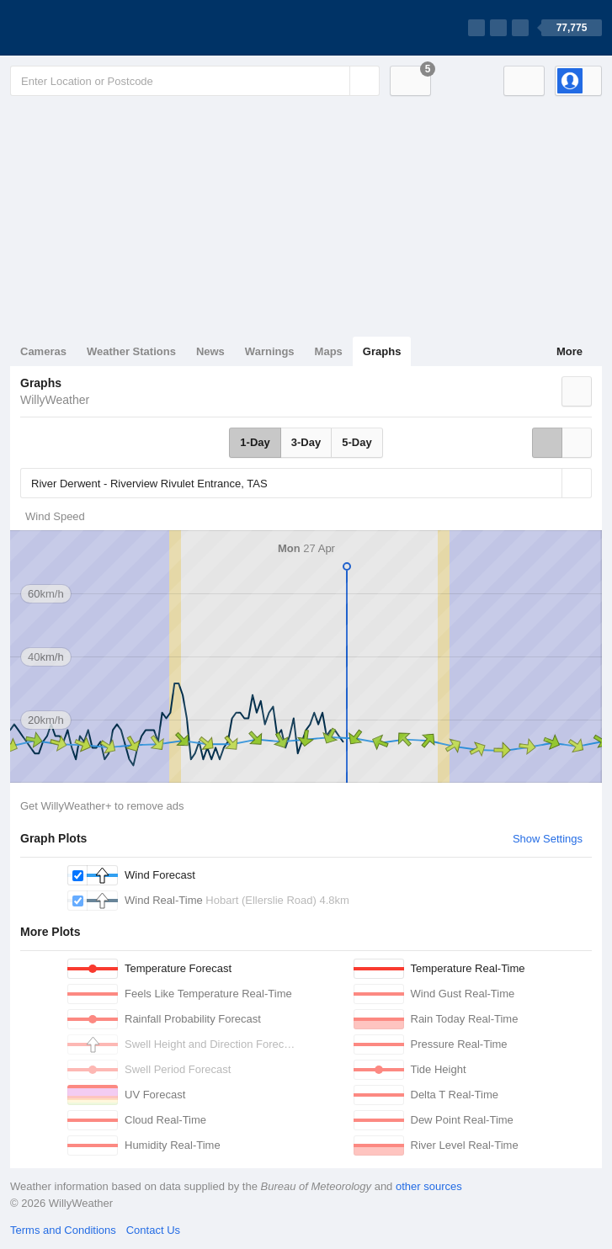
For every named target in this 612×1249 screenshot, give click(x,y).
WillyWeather (54, 400)
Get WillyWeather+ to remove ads (102, 806)
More (569, 351)
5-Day (356, 442)
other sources (429, 1186)
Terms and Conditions (63, 1230)
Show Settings (548, 838)
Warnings (270, 351)
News (210, 351)
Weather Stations (131, 351)
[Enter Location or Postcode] (195, 81)
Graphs (382, 351)
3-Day (306, 442)
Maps (329, 351)
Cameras (43, 351)
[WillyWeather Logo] (89, 27)
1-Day (254, 442)
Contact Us (153, 1230)
